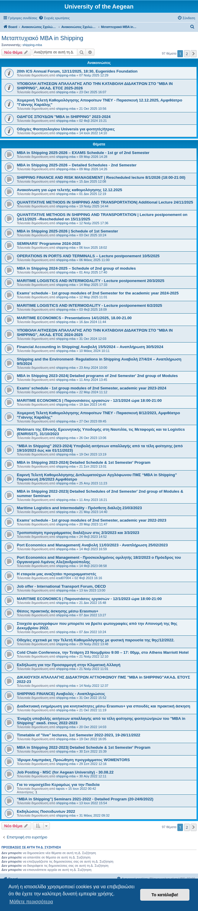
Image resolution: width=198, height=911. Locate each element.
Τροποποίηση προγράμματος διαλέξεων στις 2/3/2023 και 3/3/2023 (78, 532)
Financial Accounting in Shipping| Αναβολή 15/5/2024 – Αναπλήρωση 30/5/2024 (90, 347)
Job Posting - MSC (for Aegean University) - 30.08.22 (65, 772)
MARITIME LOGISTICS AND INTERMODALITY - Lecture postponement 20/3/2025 (90, 280)
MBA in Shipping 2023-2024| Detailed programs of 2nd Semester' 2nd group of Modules (97, 375)
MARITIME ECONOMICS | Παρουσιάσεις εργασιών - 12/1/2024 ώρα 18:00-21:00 (89, 400)
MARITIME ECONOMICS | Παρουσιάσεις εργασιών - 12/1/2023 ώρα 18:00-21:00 (89, 599)
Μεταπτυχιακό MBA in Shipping (42, 38)
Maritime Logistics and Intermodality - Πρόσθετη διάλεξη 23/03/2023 (79, 508)
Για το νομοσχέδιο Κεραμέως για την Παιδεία (58, 784)
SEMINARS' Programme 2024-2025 (49, 243)
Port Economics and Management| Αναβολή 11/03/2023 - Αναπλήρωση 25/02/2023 (92, 545)
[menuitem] (54, 18)
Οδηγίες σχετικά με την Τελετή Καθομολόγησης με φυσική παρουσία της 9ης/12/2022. (95, 640)
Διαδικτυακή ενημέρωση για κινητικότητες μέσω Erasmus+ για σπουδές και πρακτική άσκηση (103, 706)
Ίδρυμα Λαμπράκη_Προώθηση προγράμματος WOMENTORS (73, 760)
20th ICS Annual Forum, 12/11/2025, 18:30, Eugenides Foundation (77, 71)
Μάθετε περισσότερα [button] (31, 901)
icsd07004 (63, 578)
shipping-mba (32, 45)
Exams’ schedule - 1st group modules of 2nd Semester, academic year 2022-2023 (91, 520)
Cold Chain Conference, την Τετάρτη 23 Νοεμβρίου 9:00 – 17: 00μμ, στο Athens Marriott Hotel (103, 652)
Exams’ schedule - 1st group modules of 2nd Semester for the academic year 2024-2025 (98, 293)
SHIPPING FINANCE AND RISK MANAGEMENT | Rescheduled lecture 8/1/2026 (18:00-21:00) (101, 177)
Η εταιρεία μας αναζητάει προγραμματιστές (56, 574)
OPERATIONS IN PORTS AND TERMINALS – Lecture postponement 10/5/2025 (88, 256)
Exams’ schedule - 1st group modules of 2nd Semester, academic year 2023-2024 (91, 388)
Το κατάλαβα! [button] (164, 894)
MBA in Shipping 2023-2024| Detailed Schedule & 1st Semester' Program (83, 462)
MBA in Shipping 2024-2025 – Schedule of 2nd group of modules (76, 268)
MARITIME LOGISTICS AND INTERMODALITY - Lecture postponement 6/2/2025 (89, 305)
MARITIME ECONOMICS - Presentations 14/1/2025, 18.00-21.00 (74, 318)
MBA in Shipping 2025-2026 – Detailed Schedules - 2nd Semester (77, 165)
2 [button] (187, 53)
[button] (194, 53)
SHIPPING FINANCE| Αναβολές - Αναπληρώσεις (61, 694)
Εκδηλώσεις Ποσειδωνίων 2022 (46, 811)
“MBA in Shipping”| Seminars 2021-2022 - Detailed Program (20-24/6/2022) (85, 799)
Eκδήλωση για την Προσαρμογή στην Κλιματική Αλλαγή (68, 665)
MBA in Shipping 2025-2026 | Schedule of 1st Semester (67, 231)
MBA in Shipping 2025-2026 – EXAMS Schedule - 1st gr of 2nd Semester (83, 152)
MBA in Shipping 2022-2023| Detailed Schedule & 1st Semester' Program (83, 747)
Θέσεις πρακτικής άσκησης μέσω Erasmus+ (57, 611)
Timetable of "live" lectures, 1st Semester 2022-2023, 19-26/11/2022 (78, 735)
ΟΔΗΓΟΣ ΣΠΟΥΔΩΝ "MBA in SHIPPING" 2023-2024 (64, 116)
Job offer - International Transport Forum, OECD (61, 586)
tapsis (60, 788)
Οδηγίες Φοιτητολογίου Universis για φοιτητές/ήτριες (66, 129)
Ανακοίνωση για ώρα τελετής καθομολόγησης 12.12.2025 (69, 190)
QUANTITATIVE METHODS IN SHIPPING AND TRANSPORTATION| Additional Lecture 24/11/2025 (105, 202)
